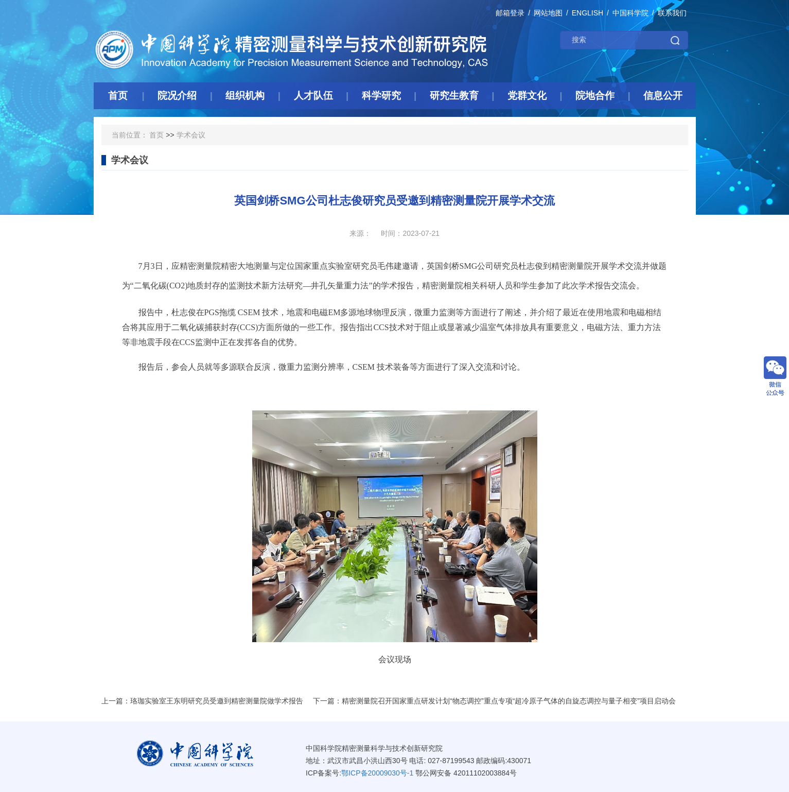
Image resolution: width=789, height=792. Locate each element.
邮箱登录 (510, 13)
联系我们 (672, 13)
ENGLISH (587, 13)
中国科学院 (630, 13)
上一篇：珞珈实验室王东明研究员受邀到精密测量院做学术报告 (202, 701)
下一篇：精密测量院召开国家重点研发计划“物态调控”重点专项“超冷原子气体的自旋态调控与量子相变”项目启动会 (494, 701)
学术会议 (191, 135)
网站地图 (548, 13)
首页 (156, 135)
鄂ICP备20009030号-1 (377, 773)
